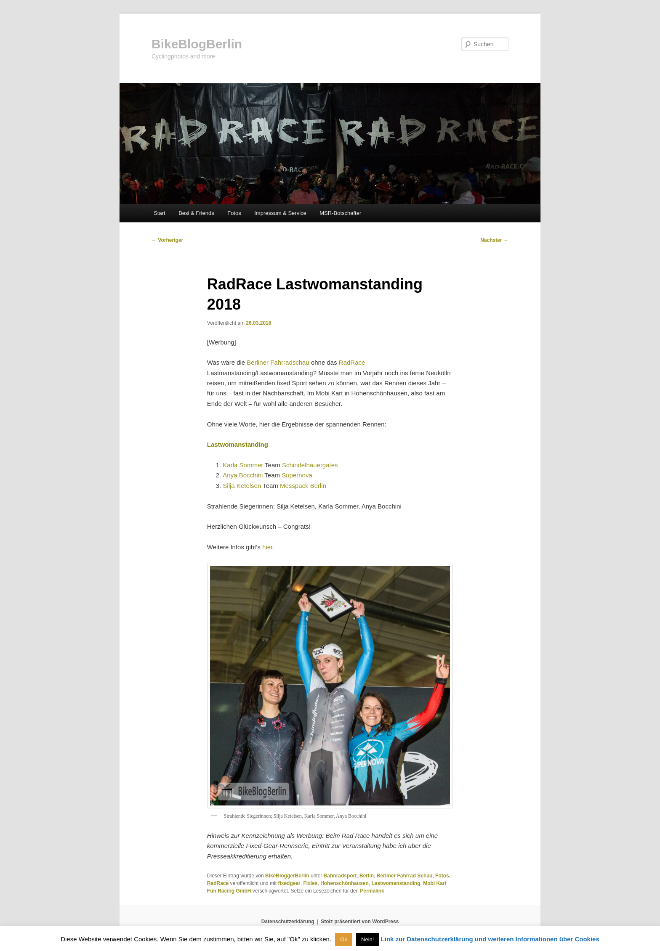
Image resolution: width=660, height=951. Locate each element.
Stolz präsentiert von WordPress (360, 922)
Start (159, 213)
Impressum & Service (280, 213)
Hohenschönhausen (344, 883)
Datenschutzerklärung (287, 922)
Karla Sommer (243, 465)
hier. (268, 547)
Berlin (366, 876)
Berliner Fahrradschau (278, 362)
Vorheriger (167, 240)
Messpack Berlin (303, 485)
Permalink (372, 891)
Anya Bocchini (243, 475)
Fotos (234, 213)
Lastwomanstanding (395, 883)
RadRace (352, 362)
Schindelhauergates (310, 465)
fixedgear (289, 883)
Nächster (494, 240)
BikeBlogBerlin (197, 44)
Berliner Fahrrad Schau (405, 876)
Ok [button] (343, 939)
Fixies (310, 883)
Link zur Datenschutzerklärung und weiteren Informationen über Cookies (490, 939)
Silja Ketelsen (242, 485)
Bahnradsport (340, 876)
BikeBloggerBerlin (287, 876)
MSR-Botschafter (340, 213)
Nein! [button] (367, 939)
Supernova (297, 475)
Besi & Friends (196, 213)
